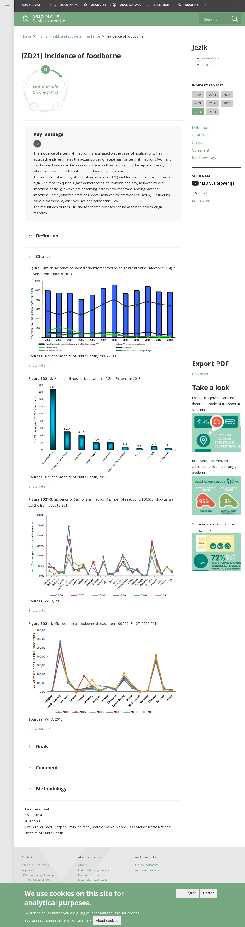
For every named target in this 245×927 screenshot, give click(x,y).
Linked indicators (146, 865)
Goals (197, 142)
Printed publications (92, 875)
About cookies (107, 921)
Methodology (204, 158)
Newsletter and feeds (92, 880)
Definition (201, 127)
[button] (237, 5)
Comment (200, 150)
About (82, 865)
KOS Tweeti (201, 200)
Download (200, 374)
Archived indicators (148, 870)
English (206, 65)
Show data (37, 365)
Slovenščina (210, 58)
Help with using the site (93, 870)
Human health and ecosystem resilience (69, 36)
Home (26, 36)
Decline (208, 894)
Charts (198, 135)
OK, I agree (187, 894)
